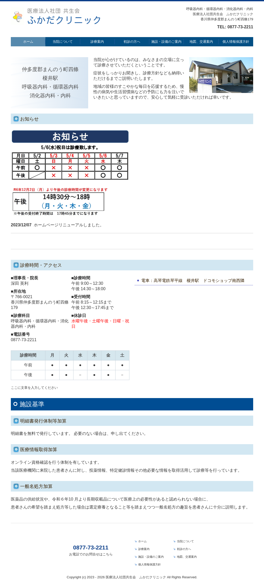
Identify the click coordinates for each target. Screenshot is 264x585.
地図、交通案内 (201, 42)
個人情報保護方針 (235, 42)
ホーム (28, 42)
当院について (63, 42)
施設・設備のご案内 (166, 42)
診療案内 (97, 42)
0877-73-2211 (240, 27)
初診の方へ (131, 42)
